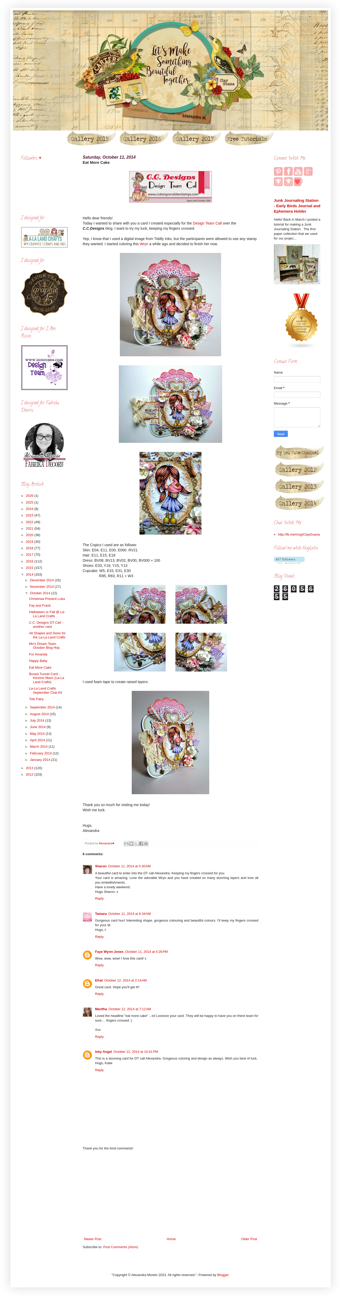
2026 (30, 496)
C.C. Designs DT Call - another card (46, 625)
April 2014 (38, 740)
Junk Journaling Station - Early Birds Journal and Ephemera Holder (297, 206)
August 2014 (40, 714)
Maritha (101, 1009)
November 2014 (42, 587)
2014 (30, 574)
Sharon (101, 866)
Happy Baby (38, 661)
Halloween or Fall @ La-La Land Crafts (47, 614)
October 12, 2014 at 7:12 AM (130, 1009)
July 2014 (37, 720)
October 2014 (40, 593)
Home (171, 1239)
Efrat (99, 980)
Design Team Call (207, 223)
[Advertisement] (170, 1194)
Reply (99, 898)
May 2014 (38, 734)
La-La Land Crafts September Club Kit (45, 690)
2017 (30, 555)
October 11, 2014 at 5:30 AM (129, 866)
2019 (30, 542)
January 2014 (40, 760)
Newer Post (92, 1239)
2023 (30, 515)
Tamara (101, 914)
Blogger (223, 1275)
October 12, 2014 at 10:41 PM (135, 1052)
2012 (30, 774)
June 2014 (38, 727)
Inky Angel (103, 1052)
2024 (30, 509)
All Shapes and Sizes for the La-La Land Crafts (47, 635)
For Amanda (38, 654)
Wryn (144, 244)
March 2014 (39, 746)
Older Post (249, 1239)
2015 (30, 568)
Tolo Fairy (36, 699)
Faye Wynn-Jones (109, 952)
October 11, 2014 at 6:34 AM (129, 914)
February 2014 (41, 753)
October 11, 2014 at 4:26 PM (146, 952)
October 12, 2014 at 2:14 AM (125, 980)
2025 (30, 502)
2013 (30, 768)
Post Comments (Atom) (120, 1247)
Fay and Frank (40, 605)
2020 (30, 535)
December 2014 (42, 580)
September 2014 (43, 707)
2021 (30, 528)
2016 (30, 561)
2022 (30, 522)
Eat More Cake (40, 667)
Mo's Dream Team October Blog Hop (44, 646)
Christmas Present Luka (47, 599)
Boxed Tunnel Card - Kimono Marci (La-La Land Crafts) (46, 678)
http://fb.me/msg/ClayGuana (299, 534)
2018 (30, 548)
